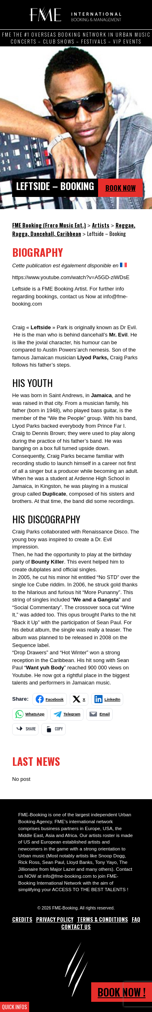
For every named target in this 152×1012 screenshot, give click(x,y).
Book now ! (122, 991)
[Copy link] (53, 729)
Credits (22, 919)
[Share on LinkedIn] (107, 699)
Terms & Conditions (102, 919)
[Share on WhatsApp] (29, 714)
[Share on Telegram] (66, 714)
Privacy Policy (54, 919)
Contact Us (76, 926)
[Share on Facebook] (49, 699)
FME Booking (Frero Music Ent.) (74, 14)
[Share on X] (79, 699)
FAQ (136, 919)
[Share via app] (25, 729)
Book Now (120, 188)
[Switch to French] (123, 265)
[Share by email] (99, 714)
